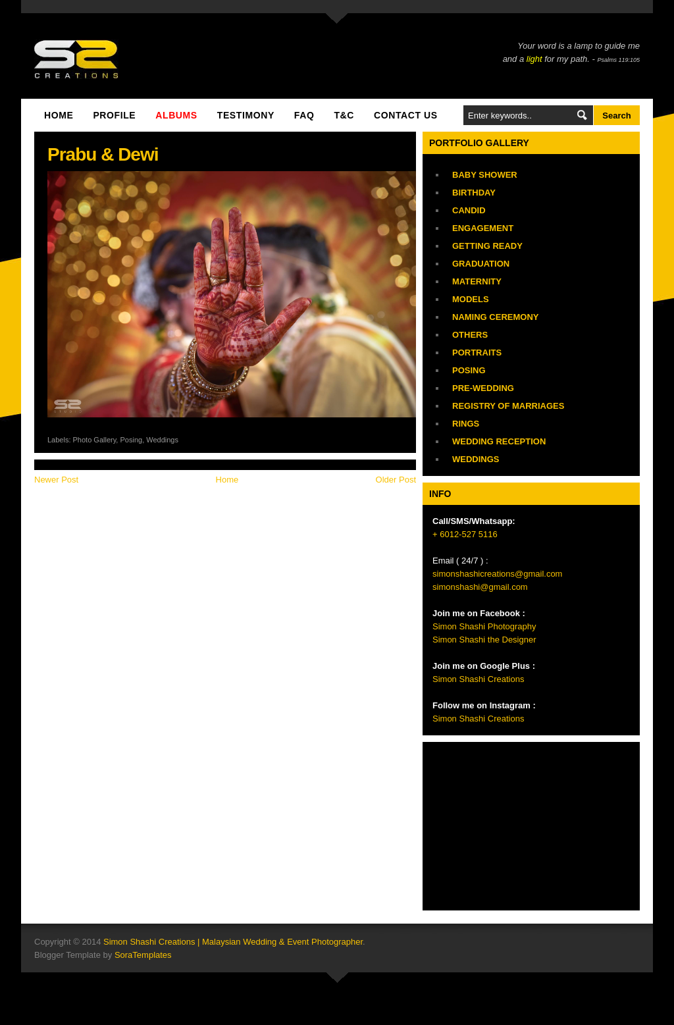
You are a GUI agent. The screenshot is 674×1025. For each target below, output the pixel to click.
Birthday (474, 192)
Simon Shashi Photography (484, 626)
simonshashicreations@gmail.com (497, 574)
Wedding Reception (499, 441)
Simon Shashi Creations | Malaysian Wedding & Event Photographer (233, 942)
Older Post (396, 480)
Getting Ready (487, 246)
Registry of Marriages (508, 406)
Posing (131, 440)
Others (470, 335)
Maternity (477, 281)
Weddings (162, 440)
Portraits (477, 352)
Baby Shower (484, 175)
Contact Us (406, 115)
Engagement (482, 228)
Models (470, 299)
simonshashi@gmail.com (480, 587)
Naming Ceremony (495, 317)
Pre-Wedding (483, 388)
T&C (344, 115)
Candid (469, 210)
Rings (465, 424)
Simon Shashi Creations (478, 679)
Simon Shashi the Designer (484, 639)
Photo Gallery (95, 440)
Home (58, 115)
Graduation (480, 264)
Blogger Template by (103, 955)
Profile (114, 115)
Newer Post (56, 480)
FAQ (304, 115)
